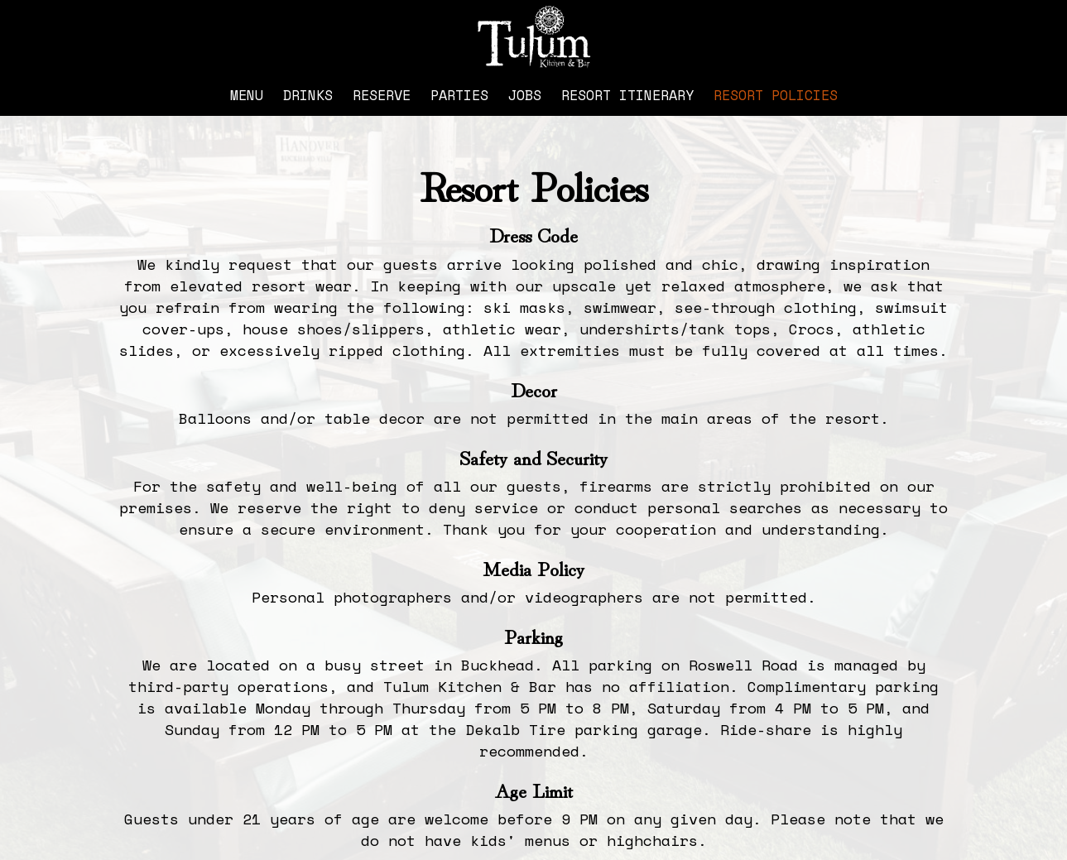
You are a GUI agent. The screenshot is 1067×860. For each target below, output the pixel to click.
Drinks (308, 95)
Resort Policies (776, 95)
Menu (246, 95)
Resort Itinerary (627, 95)
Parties (459, 95)
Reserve (382, 95)
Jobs (524, 95)
